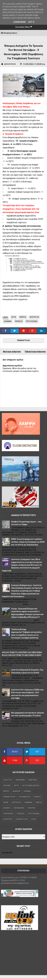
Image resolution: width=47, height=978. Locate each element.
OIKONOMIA (20, 780)
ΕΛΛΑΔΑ (27, 791)
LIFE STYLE (7, 780)
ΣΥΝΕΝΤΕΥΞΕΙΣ (22, 819)
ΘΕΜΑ (5, 802)
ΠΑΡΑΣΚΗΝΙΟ (19, 808)
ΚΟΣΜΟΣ (6, 808)
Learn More (19, 22)
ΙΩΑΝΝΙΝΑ (8, 321)
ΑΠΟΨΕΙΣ (7, 786)
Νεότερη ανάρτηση (12, 351)
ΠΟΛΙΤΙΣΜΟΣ (8, 814)
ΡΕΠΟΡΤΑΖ (7, 819)
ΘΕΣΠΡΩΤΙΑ (34, 317)
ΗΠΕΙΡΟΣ (22, 317)
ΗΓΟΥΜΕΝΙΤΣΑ (24, 797)
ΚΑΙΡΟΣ (39, 802)
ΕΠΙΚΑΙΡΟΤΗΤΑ (9, 797)
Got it (31, 22)
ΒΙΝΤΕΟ (6, 791)
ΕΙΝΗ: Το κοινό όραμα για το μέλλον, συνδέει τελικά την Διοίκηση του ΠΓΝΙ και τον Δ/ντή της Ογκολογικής (28, 542)
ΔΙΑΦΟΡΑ (16, 791)
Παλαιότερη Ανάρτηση (35, 351)
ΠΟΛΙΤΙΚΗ (31, 808)
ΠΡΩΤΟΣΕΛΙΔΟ (31, 321)
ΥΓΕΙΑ (33, 819)
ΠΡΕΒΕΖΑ (19, 321)
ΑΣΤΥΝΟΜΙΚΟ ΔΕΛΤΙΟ (30, 786)
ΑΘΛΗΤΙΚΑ (32, 780)
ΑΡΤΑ (13, 317)
